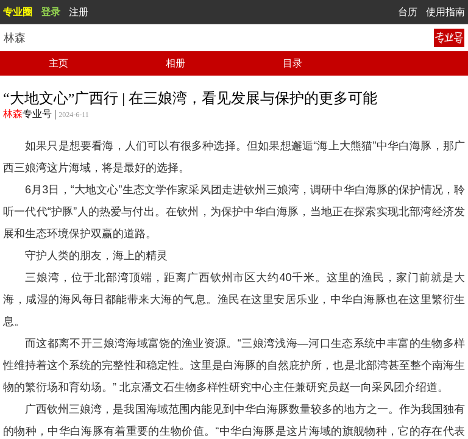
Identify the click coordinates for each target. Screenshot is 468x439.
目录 (292, 63)
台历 (407, 12)
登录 (50, 12)
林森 (13, 114)
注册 (78, 12)
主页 (58, 63)
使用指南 (445, 12)
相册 (175, 63)
